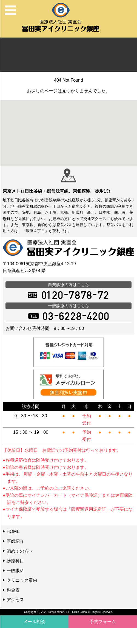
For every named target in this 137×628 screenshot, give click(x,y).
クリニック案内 (22, 580)
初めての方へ (20, 551)
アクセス (15, 599)
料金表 (13, 590)
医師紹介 (15, 541)
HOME (13, 531)
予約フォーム (103, 621)
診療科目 (15, 560)
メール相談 (34, 621)
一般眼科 (15, 570)
